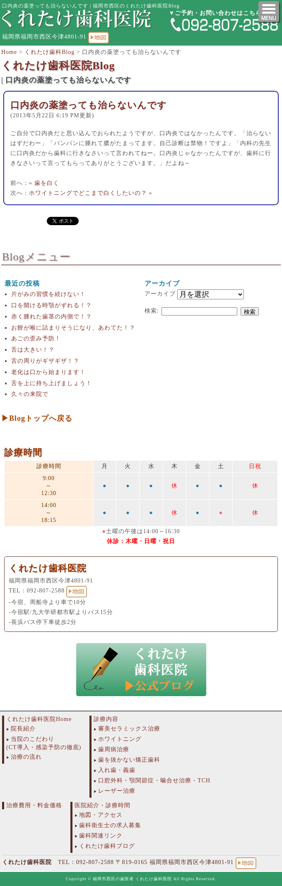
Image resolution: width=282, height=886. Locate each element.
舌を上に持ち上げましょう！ (51, 383)
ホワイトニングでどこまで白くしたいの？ (88, 193)
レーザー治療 (116, 791)
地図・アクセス (101, 815)
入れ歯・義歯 (116, 770)
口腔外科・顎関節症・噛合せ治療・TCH (154, 780)
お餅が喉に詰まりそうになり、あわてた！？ (73, 328)
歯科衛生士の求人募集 (110, 825)
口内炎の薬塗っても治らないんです (88, 105)
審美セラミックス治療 (129, 729)
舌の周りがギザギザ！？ (45, 361)
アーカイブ (160, 294)
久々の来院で (29, 394)
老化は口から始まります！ (48, 372)
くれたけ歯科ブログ (107, 846)
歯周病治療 (113, 749)
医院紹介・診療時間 (102, 805)
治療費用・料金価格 (34, 805)
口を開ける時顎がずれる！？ (51, 305)
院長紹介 (23, 729)
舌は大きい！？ (33, 350)
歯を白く (46, 183)
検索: (152, 311)
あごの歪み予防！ (36, 338)
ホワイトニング (120, 739)
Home (9, 52)
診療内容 (106, 719)
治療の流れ (26, 757)
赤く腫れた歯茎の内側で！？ (51, 316)
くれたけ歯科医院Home (39, 719)
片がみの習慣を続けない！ (48, 294)
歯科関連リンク (101, 836)
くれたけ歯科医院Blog (58, 66)
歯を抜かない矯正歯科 (129, 760)
